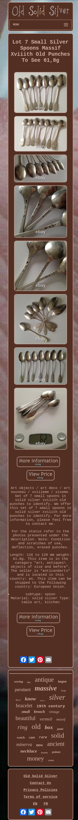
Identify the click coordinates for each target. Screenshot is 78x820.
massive (46, 688)
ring (22, 727)
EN (35, 804)
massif (60, 719)
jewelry (44, 752)
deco (18, 699)
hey (29, 682)
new (39, 745)
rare (43, 737)
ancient (56, 743)
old (36, 726)
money (35, 758)
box (49, 727)
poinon (56, 752)
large (63, 690)
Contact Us (40, 783)
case (32, 737)
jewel (60, 729)
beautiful (26, 718)
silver (57, 697)
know (30, 698)
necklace (28, 751)
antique (44, 679)
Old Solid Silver (40, 776)
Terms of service (40, 797)
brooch (39, 712)
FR (46, 804)
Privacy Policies (40, 790)
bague (62, 681)
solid (57, 735)
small (25, 712)
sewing (18, 681)
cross (51, 760)
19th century (51, 706)
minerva (24, 744)
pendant (23, 689)
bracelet (24, 705)
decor (42, 700)
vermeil (46, 719)
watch (21, 737)
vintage (54, 712)
